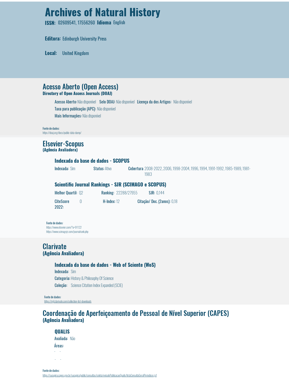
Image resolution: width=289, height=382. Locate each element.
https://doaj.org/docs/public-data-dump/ (62, 132)
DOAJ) (107, 93)
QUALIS (62, 331)
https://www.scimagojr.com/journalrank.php (67, 231)
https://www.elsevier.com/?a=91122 (64, 227)
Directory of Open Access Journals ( (72, 93)
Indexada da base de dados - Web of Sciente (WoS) (105, 264)
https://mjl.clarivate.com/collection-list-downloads (67, 301)
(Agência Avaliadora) (60, 150)
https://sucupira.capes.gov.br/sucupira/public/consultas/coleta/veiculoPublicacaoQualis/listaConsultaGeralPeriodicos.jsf (100, 375)
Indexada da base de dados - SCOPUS (92, 160)
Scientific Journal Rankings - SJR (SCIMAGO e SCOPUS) (110, 184)
